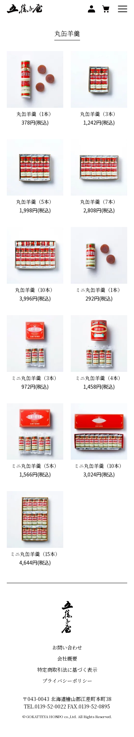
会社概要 (67, 658)
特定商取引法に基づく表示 (67, 669)
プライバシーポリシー (67, 680)
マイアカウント (91, 8)
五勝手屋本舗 (25, 9)
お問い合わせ (67, 647)
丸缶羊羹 (67, 33)
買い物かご (105, 8)
